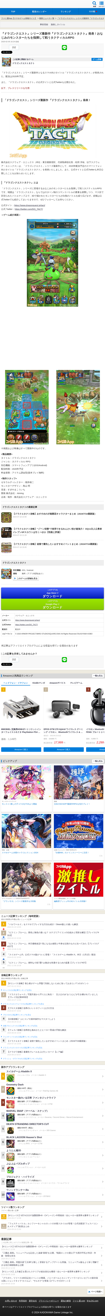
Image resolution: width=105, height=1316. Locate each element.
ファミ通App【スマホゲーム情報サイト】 (19, 18)
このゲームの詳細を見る (27, 578)
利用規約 (23, 1301)
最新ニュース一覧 (46, 18)
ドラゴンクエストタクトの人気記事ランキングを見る (22, 1048)
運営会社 (33, 1301)
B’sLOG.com (92, 1301)
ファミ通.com (79, 1301)
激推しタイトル (58, 24)
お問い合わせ (11, 1301)
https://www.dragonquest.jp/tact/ (29, 205)
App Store (52, 593)
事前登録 (44, 24)
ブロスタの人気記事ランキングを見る (17, 1015)
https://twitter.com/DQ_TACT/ (29, 209)
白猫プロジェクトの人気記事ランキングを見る (20, 1026)
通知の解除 (66, 1301)
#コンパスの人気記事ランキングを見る (17, 990)
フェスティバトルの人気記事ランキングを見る (20, 1037)
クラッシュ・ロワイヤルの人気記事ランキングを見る (22, 1059)
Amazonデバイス (57, 683)
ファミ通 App (11, 4)
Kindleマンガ (39, 683)
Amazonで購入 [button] (21, 749)
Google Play (52, 604)
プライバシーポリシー (49, 1301)
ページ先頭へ (96, 1292)
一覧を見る (98, 676)
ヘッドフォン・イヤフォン (15, 683)
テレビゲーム (76, 683)
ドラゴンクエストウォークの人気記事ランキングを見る (23, 1004)
